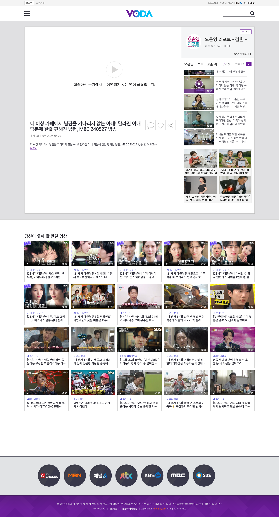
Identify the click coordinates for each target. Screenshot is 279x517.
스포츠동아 (213, 3)
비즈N (231, 3)
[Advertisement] (102, 165)
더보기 (33, 148)
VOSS (223, 3)
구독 (246, 31)
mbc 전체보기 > (242, 54)
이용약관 (113, 509)
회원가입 (40, 3)
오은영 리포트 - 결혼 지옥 (229, 39)
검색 (252, 13)
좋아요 (160, 125)
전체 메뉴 (27, 13)
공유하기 (170, 125)
